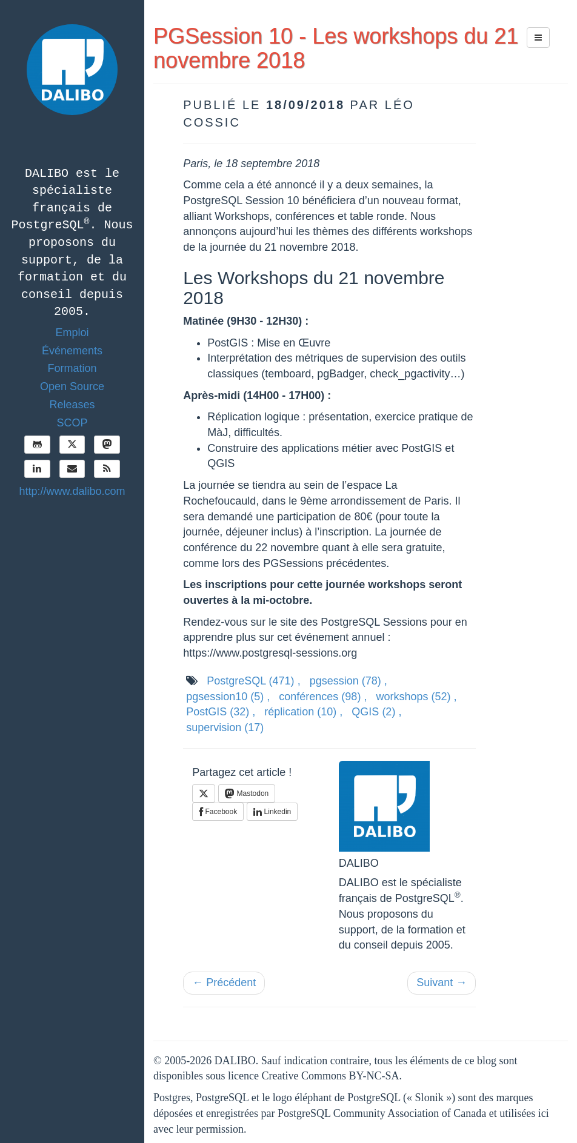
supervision (225, 727)
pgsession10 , (228, 697)
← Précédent (224, 982)
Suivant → (441, 982)
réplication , (303, 712)
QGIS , (376, 712)
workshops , (416, 697)
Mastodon (246, 793)
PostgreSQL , (253, 681)
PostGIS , (220, 712)
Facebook (218, 811)
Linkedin (272, 811)
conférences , (323, 697)
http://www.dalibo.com (72, 491)
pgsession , (348, 681)
